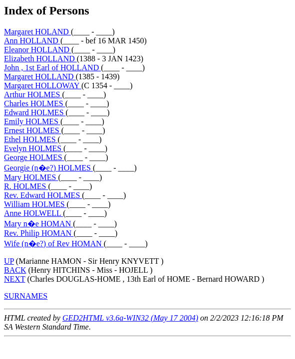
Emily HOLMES (32, 121)
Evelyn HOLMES (33, 148)
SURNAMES (25, 296)
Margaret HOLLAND (40, 76)
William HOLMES (35, 204)
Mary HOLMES (31, 177)
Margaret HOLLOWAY (42, 85)
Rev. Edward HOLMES (43, 195)
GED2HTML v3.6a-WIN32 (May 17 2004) (130, 318)
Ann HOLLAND (32, 40)
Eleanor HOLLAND (37, 49)
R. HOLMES (26, 186)
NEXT (14, 279)
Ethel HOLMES (31, 139)
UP (9, 261)
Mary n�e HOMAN (38, 223)
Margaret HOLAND (37, 31)
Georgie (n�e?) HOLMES (48, 168)
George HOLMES (34, 157)
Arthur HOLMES (33, 94)
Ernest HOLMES (32, 130)
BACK (15, 270)
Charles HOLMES (34, 103)
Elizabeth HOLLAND (40, 58)
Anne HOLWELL (33, 213)
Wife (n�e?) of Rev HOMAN (54, 243)
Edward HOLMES (35, 112)
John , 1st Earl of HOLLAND (52, 67)
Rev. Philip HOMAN (38, 233)
